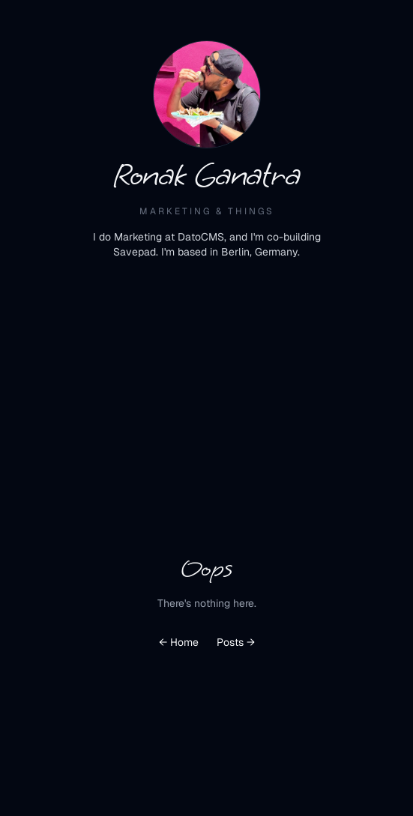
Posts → (236, 642)
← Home (179, 642)
